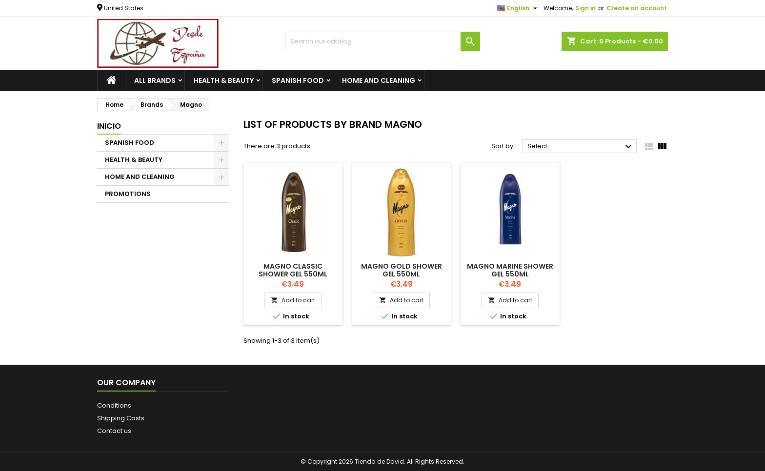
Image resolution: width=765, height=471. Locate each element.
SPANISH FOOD (298, 80)
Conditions (114, 405)
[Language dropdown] (518, 8)
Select (580, 147)
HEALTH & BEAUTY (224, 80)
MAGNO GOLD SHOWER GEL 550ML (401, 270)
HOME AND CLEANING (378, 80)
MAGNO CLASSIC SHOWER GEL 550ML (293, 270)
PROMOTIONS (128, 193)
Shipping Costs (120, 418)
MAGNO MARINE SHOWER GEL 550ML (510, 270)
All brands (155, 80)
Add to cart (293, 300)
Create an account (636, 8)
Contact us (114, 430)
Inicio (109, 126)
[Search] (382, 41)
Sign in (585, 8)
